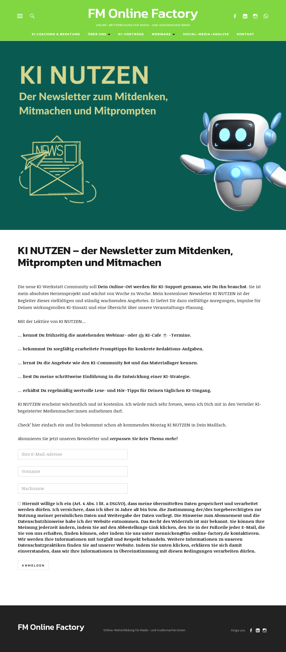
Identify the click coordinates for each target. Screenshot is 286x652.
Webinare (161, 34)
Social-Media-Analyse (206, 34)
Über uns (97, 34)
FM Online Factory (143, 13)
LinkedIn (245, 16)
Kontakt (245, 34)
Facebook (235, 16)
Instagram (255, 16)
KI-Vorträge (131, 34)
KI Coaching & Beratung (56, 34)
